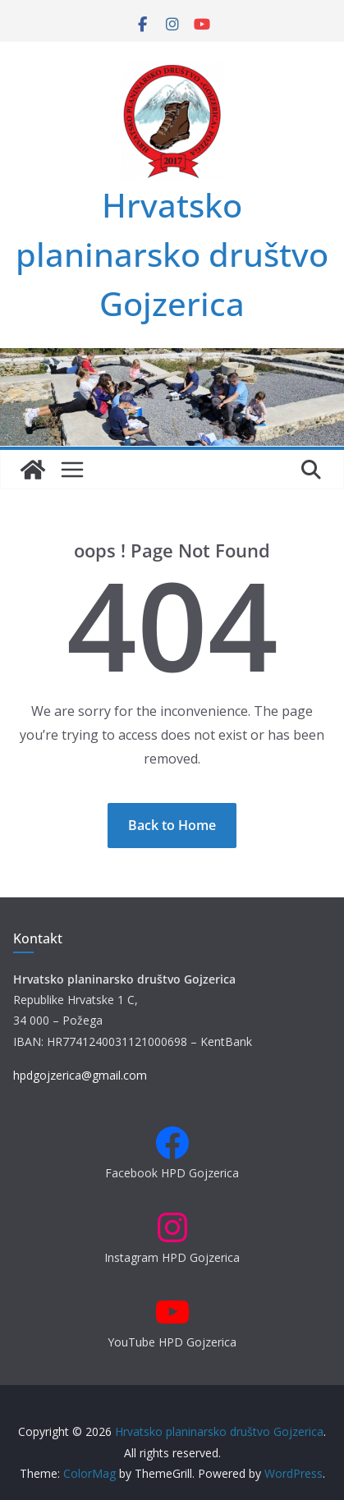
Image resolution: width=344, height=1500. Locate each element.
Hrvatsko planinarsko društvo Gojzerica (172, 254)
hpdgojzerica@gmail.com (80, 1075)
